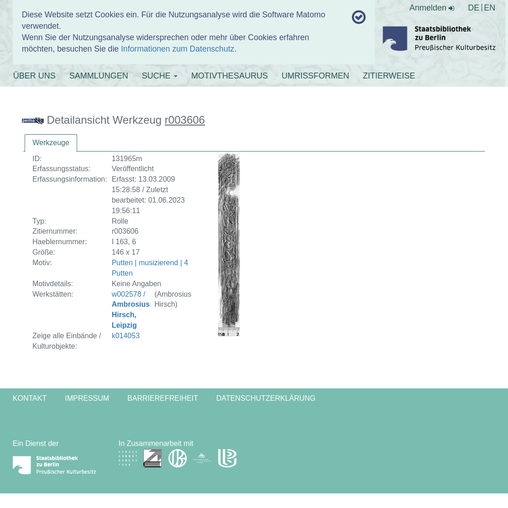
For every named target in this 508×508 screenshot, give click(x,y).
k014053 (126, 336)
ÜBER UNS (34, 75)
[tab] (51, 143)
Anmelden (431, 7)
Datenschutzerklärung (266, 398)
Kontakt (30, 398)
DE (473, 7)
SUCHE (160, 75)
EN (489, 7)
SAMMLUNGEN (98, 75)
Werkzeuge (50, 143)
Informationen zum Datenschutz (177, 48)
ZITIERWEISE (389, 75)
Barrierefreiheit (162, 398)
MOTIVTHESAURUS (229, 75)
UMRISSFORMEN (315, 75)
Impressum (87, 398)
